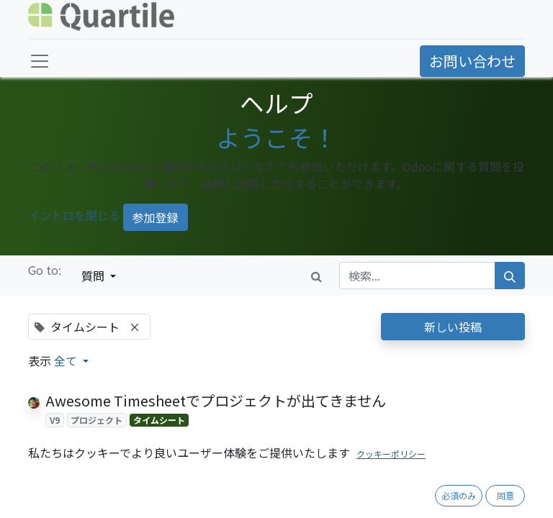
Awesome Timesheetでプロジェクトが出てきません (215, 400)
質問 (94, 275)
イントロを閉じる (74, 215)
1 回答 (322, 438)
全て (67, 360)
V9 (55, 420)
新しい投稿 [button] (453, 326)
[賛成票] (52, 438)
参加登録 (155, 217)
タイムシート (159, 420)
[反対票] (74, 438)
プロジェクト (96, 420)
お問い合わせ (472, 60)
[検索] (510, 275)
